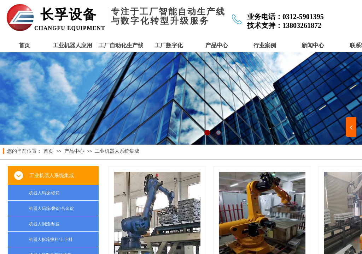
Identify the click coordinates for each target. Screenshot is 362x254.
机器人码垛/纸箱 (44, 192)
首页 (24, 45)
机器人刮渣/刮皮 (44, 224)
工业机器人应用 (72, 45)
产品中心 (216, 45)
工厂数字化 (168, 45)
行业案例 (264, 45)
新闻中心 (313, 45)
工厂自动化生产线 (120, 45)
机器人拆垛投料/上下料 (50, 239)
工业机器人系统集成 (117, 151)
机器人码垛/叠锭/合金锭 (51, 208)
